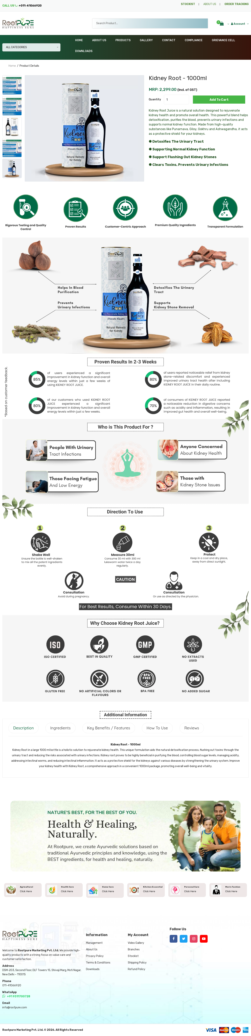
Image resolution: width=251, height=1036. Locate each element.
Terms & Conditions (98, 962)
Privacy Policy (95, 956)
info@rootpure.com (14, 1007)
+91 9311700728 (16, 996)
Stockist (133, 956)
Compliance (194, 40)
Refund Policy (136, 969)
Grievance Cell (223, 40)
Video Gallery (136, 943)
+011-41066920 (30, 5)
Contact (168, 40)
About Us (99, 40)
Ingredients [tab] (60, 728)
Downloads (83, 51)
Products (123, 40)
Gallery (146, 40)
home (12, 65)
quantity (155, 99)
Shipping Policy (137, 962)
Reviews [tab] (191, 728)
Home (79, 40)
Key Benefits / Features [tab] (108, 728)
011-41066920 (11, 985)
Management (94, 943)
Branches (134, 949)
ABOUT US (209, 4)
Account (240, 24)
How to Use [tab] (157, 728)
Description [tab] (23, 728)
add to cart (219, 99)
